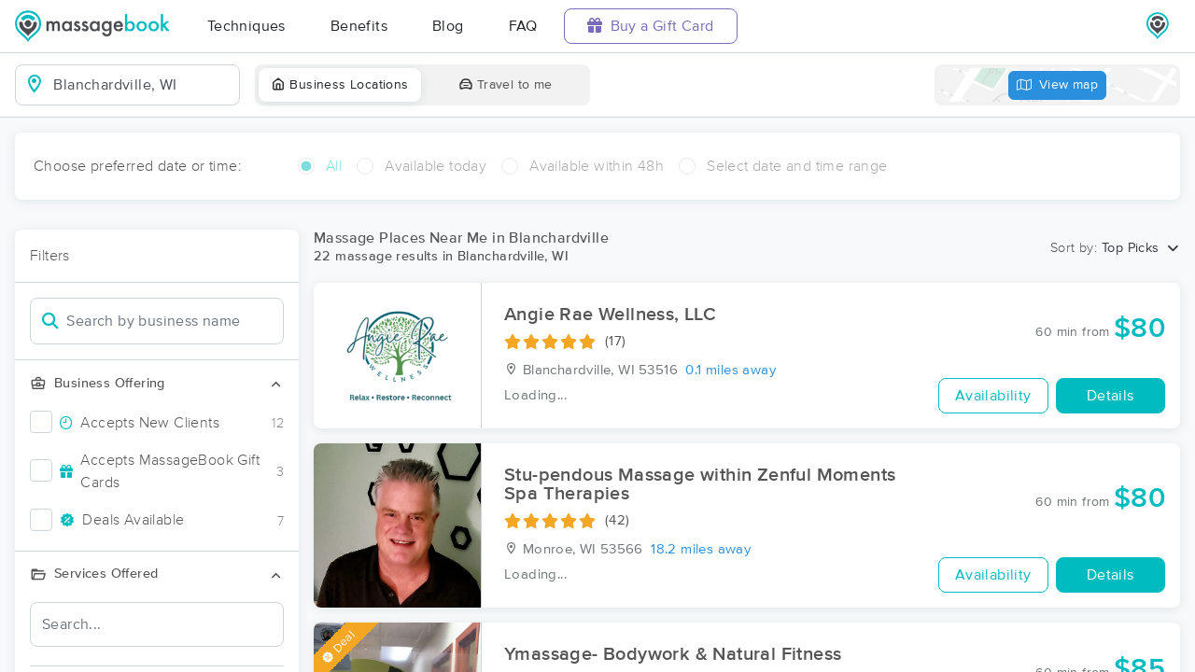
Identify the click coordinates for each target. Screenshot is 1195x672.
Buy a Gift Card (650, 26)
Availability (993, 395)
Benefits (358, 26)
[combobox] (142, 85)
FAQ (523, 26)
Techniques (246, 26)
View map (1058, 85)
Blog (448, 26)
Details (1110, 395)
